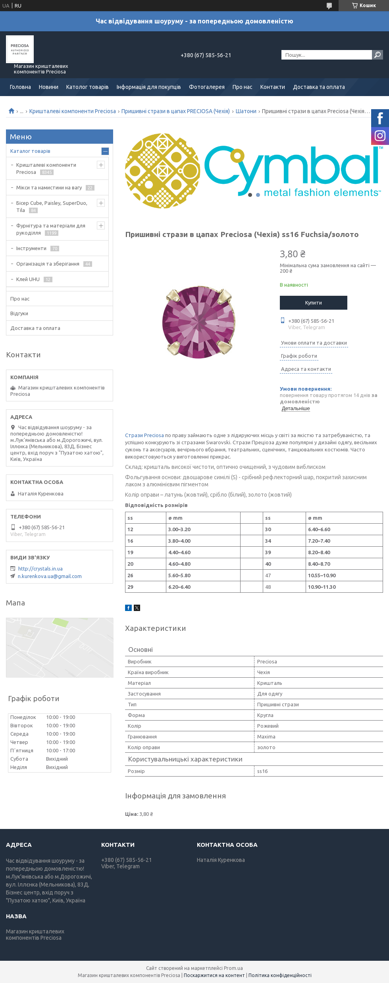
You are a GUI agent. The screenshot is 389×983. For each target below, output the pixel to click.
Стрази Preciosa (144, 435)
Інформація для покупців (149, 87)
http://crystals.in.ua (40, 568)
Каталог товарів (30, 151)
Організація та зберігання (47, 263)
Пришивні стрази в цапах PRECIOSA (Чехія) (175, 111)
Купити (313, 302)
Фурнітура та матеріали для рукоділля (50, 229)
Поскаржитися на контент (214, 975)
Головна (20, 87)
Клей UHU (28, 279)
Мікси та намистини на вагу (49, 187)
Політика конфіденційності (280, 975)
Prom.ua (233, 968)
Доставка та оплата (319, 87)
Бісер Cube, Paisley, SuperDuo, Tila (51, 206)
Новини (48, 87)
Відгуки (19, 313)
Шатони (246, 111)
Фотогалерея (207, 87)
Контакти (272, 87)
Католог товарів (87, 87)
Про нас (242, 87)
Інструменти (31, 248)
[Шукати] (377, 55)
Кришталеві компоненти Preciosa (72, 111)
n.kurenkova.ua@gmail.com (50, 576)
